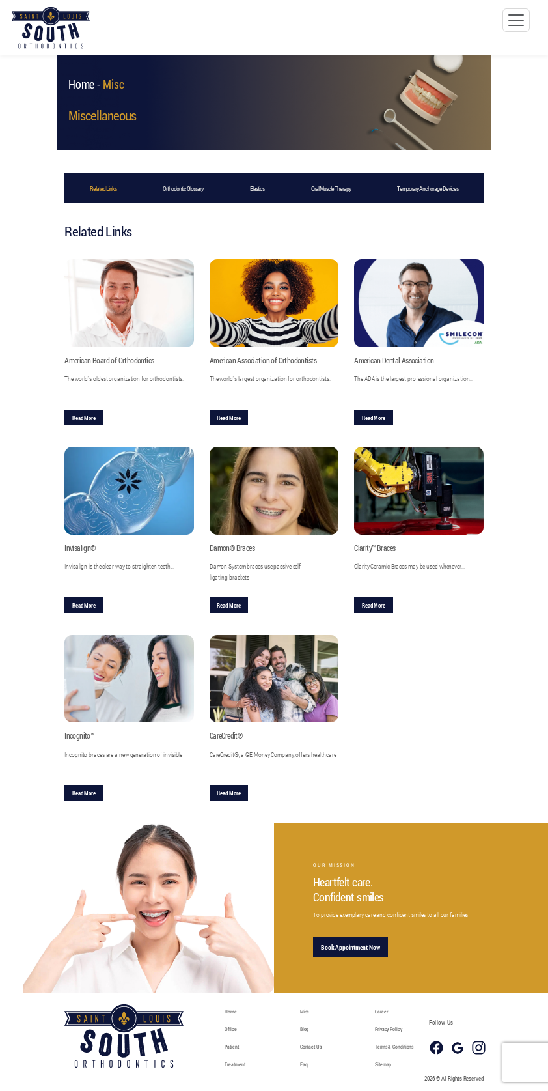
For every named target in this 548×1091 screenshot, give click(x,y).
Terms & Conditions (394, 1046)
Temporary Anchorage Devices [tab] (427, 188)
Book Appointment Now (345, 947)
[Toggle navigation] (516, 20)
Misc (305, 1011)
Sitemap (383, 1064)
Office (230, 1028)
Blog (304, 1028)
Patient (231, 1046)
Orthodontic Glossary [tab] (183, 188)
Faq (304, 1064)
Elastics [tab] (257, 188)
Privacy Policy (388, 1028)
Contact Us (311, 1046)
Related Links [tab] (103, 188)
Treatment (235, 1064)
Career (381, 1011)
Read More (84, 417)
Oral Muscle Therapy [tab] (331, 188)
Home (81, 84)
